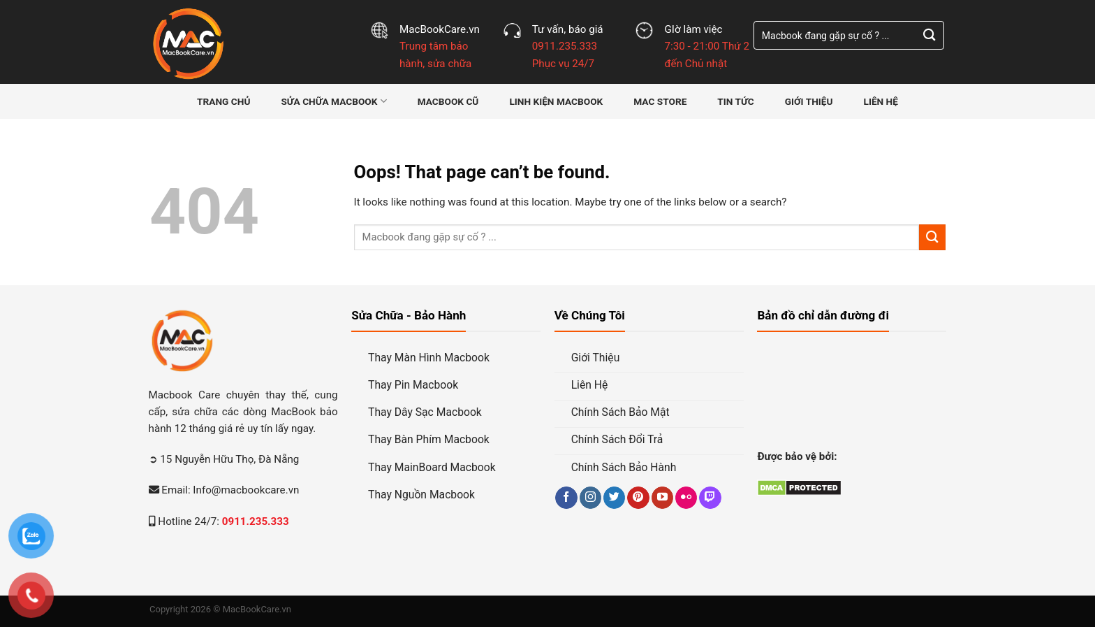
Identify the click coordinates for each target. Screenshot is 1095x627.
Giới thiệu (809, 101)
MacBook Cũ (448, 101)
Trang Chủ (223, 101)
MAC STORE (659, 101)
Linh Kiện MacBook (556, 101)
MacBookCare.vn (257, 609)
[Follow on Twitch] (710, 493)
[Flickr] (686, 493)
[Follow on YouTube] (662, 493)
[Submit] (929, 35)
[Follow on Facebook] (566, 493)
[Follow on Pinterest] (638, 493)
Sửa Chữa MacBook (333, 101)
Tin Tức (735, 101)
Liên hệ (880, 101)
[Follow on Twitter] (614, 493)
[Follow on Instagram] (590, 493)
